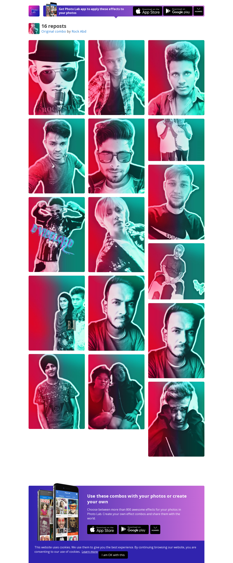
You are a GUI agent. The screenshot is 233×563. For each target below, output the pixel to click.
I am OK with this (113, 555)
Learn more (90, 552)
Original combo (53, 31)
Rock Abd (79, 31)
